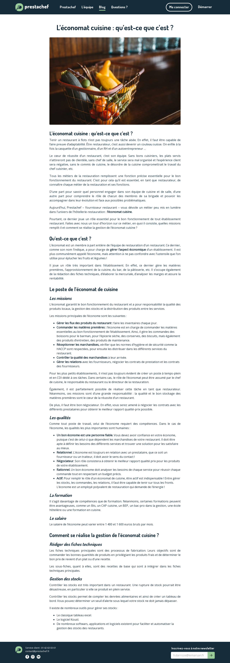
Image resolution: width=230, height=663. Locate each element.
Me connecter (179, 7)
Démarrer (205, 6)
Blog (102, 7)
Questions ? (119, 7)
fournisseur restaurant (101, 208)
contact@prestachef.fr (37, 651)
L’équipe (87, 7)
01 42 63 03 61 (48, 647)
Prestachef (68, 7)
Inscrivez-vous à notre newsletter (192, 648)
